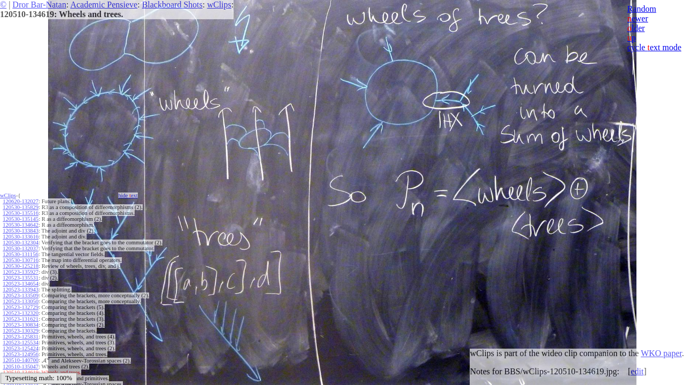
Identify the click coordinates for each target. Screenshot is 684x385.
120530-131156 (20, 254)
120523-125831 (20, 337)
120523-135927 (20, 272)
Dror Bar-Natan (39, 4)
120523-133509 (20, 295)
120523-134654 (20, 284)
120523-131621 (20, 319)
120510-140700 (20, 360)
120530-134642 (20, 225)
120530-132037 (20, 248)
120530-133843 (20, 231)
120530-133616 (20, 237)
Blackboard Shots (172, 4)
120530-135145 (20, 219)
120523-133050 (20, 301)
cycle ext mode (654, 47)
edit (637, 371)
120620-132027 (20, 201)
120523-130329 (20, 331)
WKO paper (661, 353)
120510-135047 (20, 366)
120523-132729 (20, 307)
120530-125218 (20, 266)
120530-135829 (20, 207)
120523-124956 (20, 354)
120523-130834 (20, 325)
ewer (637, 18)
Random (641, 8)
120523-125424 (20, 348)
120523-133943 (20, 289)
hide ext (128, 195)
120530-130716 (20, 260)
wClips (219, 4)
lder (636, 28)
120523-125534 (20, 342)
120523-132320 (20, 313)
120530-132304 (20, 242)
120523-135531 (20, 278)
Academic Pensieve (103, 4)
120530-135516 (20, 213)
